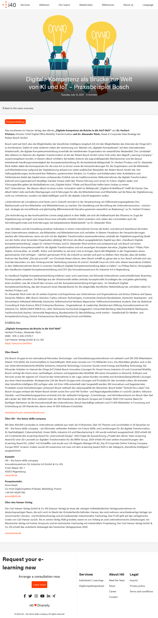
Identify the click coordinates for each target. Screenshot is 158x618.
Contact (113, 597)
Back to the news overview (17, 108)
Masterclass (86, 4)
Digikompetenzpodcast (91, 586)
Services (25, 4)
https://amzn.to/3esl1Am (18, 343)
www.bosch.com (14, 412)
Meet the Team (117, 580)
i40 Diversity (39, 605)
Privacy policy (137, 586)
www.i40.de (11, 475)
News (112, 586)
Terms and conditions (141, 591)
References (108, 4)
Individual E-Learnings (91, 580)
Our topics (64, 4)
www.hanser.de (13, 533)
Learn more (39, 584)
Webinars (44, 4)
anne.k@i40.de (13, 496)
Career (112, 591)
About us (128, 4)
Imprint (134, 580)
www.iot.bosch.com (34, 412)
